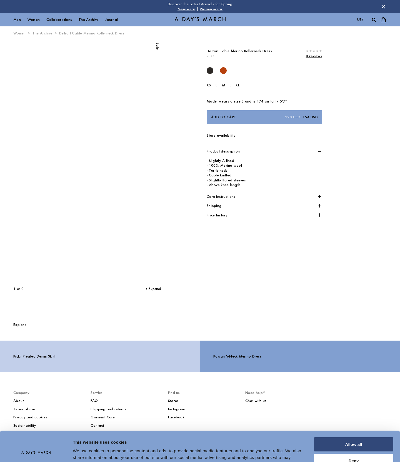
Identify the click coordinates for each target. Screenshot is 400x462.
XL (237, 85)
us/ (360, 19)
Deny (354, 432)
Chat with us (255, 400)
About (18, 400)
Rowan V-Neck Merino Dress (237, 356)
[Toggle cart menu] (383, 19)
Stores (173, 400)
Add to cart (264, 117)
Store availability (221, 135)
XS (209, 85)
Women (34, 19)
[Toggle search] (374, 19)
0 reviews (314, 56)
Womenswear (211, 9)
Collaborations (59, 19)
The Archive (89, 19)
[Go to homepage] (200, 20)
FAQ (94, 400)
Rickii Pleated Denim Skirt (34, 356)
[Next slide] (121, 161)
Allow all (353, 416)
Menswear (186, 9)
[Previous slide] (40, 161)
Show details (86, 451)
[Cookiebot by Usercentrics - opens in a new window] (36, 451)
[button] (264, 151)
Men (17, 19)
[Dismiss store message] (383, 6)
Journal (111, 19)
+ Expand (153, 288)
